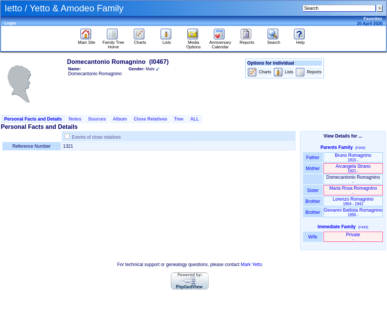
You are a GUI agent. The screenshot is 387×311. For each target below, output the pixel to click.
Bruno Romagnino (353, 157)
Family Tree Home (113, 42)
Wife (313, 237)
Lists (167, 40)
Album (120, 119)
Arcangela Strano (353, 168)
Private (353, 236)
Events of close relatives (96, 137)
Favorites (373, 18)
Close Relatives (150, 119)
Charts (140, 40)
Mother (313, 168)
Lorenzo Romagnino (353, 201)
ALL (194, 119)
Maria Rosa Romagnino (353, 190)
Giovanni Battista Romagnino (353, 212)
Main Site (86, 40)
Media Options (193, 42)
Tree (179, 119)
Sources (97, 119)
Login (10, 23)
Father (312, 157)
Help (300, 40)
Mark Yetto (251, 264)
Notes (75, 119)
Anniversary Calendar (220, 42)
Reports (247, 40)
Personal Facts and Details (33, 119)
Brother (312, 201)
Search (274, 40)
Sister (313, 190)
